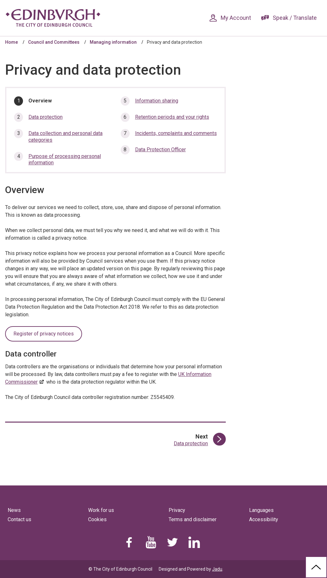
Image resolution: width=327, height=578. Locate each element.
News (14, 510)
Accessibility (263, 519)
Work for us (101, 510)
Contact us (19, 519)
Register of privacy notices (43, 334)
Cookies (97, 519)
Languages (261, 510)
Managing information (113, 42)
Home (11, 42)
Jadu (217, 569)
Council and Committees (54, 42)
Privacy (177, 510)
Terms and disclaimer (193, 519)
